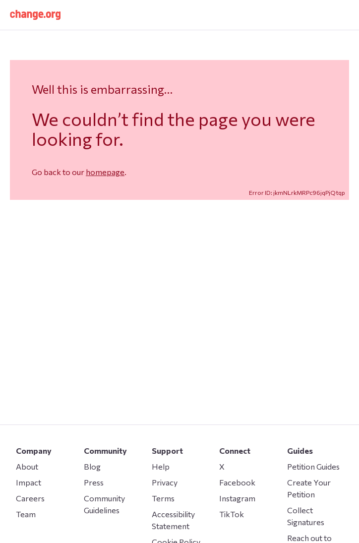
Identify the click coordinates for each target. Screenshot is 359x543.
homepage (105, 172)
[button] (35, 15)
